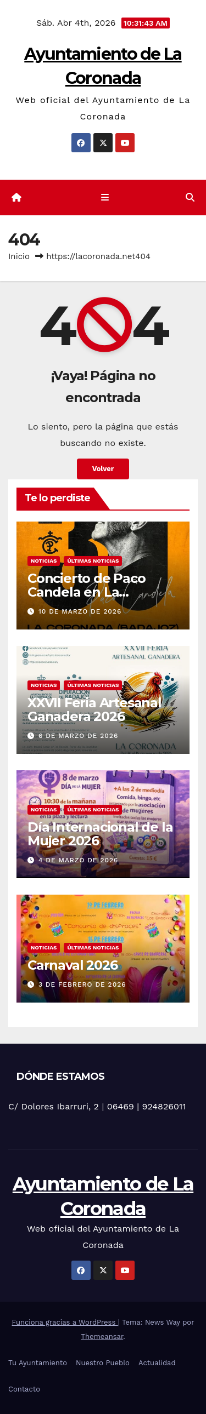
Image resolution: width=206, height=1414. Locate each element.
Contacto (24, 1389)
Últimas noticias (93, 561)
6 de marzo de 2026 (78, 736)
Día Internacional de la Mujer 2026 (99, 834)
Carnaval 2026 (72, 965)
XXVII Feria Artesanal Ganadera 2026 (94, 709)
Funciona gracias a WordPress (65, 1322)
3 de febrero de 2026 (82, 984)
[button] (190, 197)
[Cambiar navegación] (105, 198)
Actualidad (157, 1363)
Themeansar (102, 1336)
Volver (103, 469)
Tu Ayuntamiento (37, 1363)
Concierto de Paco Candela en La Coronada (86, 592)
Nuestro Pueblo (103, 1363)
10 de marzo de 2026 (79, 611)
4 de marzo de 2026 (78, 860)
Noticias (44, 561)
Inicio (19, 256)
